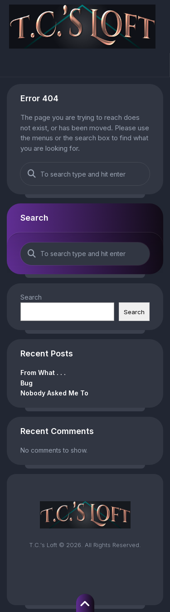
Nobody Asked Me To (54, 393)
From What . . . (43, 372)
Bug (26, 383)
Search (31, 297)
